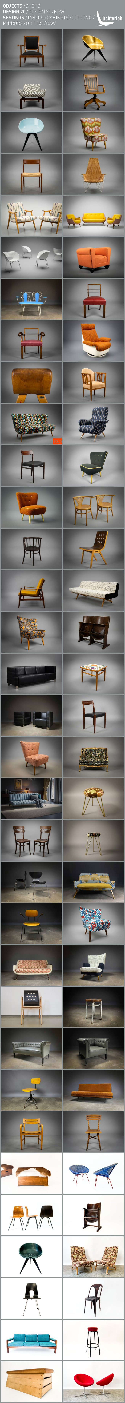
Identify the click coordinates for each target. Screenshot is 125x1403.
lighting (82, 17)
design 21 (39, 11)
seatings (13, 17)
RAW (51, 23)
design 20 (14, 11)
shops (33, 6)
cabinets (57, 17)
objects (12, 6)
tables (35, 17)
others (34, 23)
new (59, 11)
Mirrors (13, 23)
